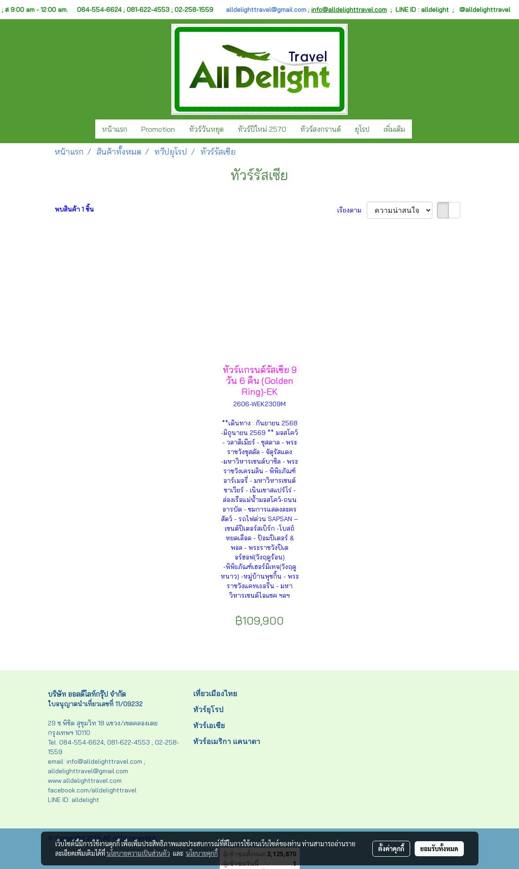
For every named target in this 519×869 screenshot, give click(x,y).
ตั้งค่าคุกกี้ (391, 848)
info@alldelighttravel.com (349, 9)
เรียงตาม (352, 210)
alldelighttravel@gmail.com (266, 9)
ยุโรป (362, 129)
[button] (420, 129)
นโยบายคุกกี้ (202, 853)
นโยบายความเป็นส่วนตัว (138, 853)
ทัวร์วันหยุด (206, 129)
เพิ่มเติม (394, 129)
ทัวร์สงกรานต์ (320, 129)
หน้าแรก (114, 129)
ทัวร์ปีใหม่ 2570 (262, 129)
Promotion (158, 129)
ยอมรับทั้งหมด (439, 848)
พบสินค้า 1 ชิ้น (74, 209)
